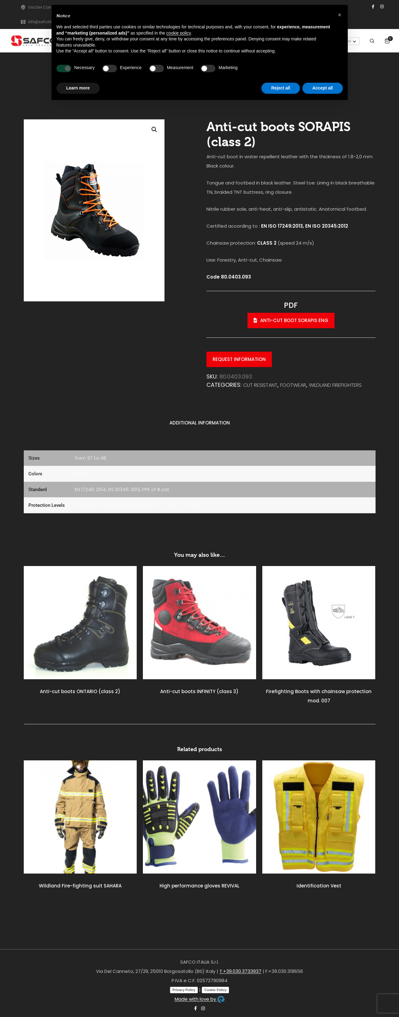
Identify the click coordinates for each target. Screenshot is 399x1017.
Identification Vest (319, 886)
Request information (239, 359)
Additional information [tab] (199, 423)
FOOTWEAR (293, 385)
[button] (154, 129)
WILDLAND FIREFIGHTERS (335, 385)
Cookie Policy (215, 990)
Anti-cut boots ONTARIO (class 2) (80, 691)
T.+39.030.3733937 (240, 971)
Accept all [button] (322, 87)
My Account (365, 40)
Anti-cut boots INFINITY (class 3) (199, 691)
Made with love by (200, 999)
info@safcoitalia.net (46, 21)
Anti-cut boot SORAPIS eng (291, 320)
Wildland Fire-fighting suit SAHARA (80, 886)
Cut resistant (260, 385)
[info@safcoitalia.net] (23, 22)
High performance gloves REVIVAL (199, 886)
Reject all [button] (280, 87)
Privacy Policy (184, 990)
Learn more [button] (78, 87)
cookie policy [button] (178, 33)
